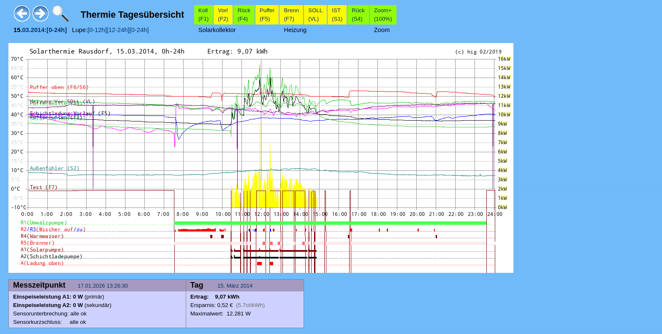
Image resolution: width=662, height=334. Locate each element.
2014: (39, 30)
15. (222, 286)
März (233, 286)
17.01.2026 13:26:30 (104, 286)
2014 (246, 286)
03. (26, 30)
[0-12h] (97, 30)
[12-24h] (118, 30)
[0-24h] (139, 30)
